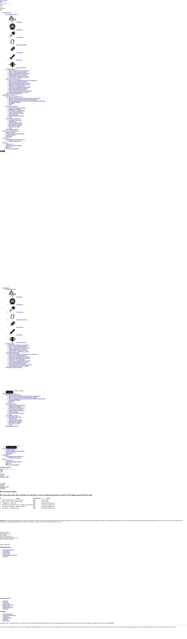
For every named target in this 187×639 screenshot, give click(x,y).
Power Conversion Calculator (16, 409)
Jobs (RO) (5, 619)
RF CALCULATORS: (11, 404)
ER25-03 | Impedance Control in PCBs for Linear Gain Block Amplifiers (27, 398)
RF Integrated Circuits (18, 319)
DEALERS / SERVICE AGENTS (14, 461)
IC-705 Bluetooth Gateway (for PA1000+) (19, 366)
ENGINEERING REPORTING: (13, 394)
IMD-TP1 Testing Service (15, 457)
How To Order (6, 603)
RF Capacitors (16, 327)
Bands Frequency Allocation (15, 421)
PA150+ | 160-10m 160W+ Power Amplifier (19, 347)
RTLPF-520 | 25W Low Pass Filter (17, 359)
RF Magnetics (16, 304)
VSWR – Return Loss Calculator (16, 410)
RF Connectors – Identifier (15, 422)
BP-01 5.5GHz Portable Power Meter (17, 363)
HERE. (112, 623)
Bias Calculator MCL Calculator (16, 413)
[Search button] (1, 471)
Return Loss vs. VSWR (14, 423)
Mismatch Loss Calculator (15, 406)
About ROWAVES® (7, 614)
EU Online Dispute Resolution (10, 555)
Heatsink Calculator (13, 411)
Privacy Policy (6, 551)
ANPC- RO (5, 556)
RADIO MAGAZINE (12, 426)
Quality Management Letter (9, 615)
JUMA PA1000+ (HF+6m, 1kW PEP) (17, 349)
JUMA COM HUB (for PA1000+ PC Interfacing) (20, 364)
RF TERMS (11, 401)
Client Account (6, 606)
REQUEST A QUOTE (5, 467)
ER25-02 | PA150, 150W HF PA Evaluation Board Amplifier (23, 397)
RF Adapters (15, 297)
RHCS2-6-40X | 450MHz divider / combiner (19, 356)
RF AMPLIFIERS (10, 343)
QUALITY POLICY (10, 452)
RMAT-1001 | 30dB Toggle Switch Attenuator (19, 358)
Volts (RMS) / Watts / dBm (15, 417)
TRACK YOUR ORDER (12, 464)
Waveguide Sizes (13, 418)
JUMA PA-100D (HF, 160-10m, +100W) (18, 350)
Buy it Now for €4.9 (11, 447)
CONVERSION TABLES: (12, 415)
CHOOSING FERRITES (14, 400)
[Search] (3, 484)
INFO (4, 459)
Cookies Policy (6, 552)
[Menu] (2, 488)
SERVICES (6, 455)
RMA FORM (9, 453)
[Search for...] (6, 468)
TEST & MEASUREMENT (13, 353)
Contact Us (5, 602)
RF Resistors (15, 334)
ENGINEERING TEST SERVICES (14, 456)
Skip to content (3, 0)
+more (10, 414)
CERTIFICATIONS (10, 450)
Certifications (6, 616)
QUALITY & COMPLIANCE (10, 448)
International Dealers (8, 607)
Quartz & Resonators (17, 342)
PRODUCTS (6, 288)
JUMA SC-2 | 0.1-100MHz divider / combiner (19, 360)
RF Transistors (16, 312)
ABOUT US (9, 463)
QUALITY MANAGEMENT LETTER (15, 451)
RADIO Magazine (7, 618)
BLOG (10, 402)
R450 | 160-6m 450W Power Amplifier (19, 345)
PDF (34, 500)
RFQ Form (5, 601)
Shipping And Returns (8, 605)
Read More (9, 392)
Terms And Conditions (8, 549)
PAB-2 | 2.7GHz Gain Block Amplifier (18, 346)
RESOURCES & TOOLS (9, 393)
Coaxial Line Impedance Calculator (17, 405)
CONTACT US (9, 460)
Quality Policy (6, 620)
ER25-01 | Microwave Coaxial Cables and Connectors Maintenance (24, 396)
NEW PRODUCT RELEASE (14, 367)
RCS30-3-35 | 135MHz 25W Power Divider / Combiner (23, 354)
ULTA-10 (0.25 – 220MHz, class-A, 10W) (19, 351)
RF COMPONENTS (11, 289)
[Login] (2, 475)
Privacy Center (6, 553)
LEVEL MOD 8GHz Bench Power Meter (18, 362)
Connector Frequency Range (15, 419)
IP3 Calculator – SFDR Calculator (17, 408)
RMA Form (5, 608)
